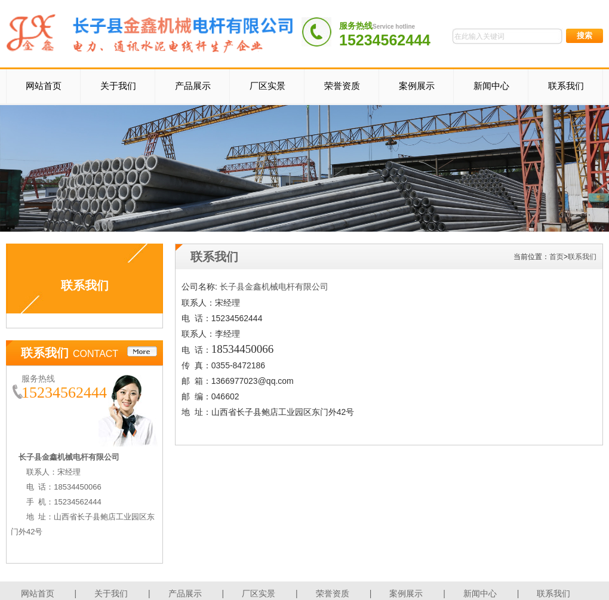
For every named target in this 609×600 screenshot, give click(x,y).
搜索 (584, 35)
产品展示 (193, 86)
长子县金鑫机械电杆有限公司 (274, 286)
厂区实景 (267, 86)
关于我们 (118, 86)
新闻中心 (491, 86)
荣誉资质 (342, 86)
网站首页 (43, 86)
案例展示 (417, 86)
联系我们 (566, 86)
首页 (556, 257)
